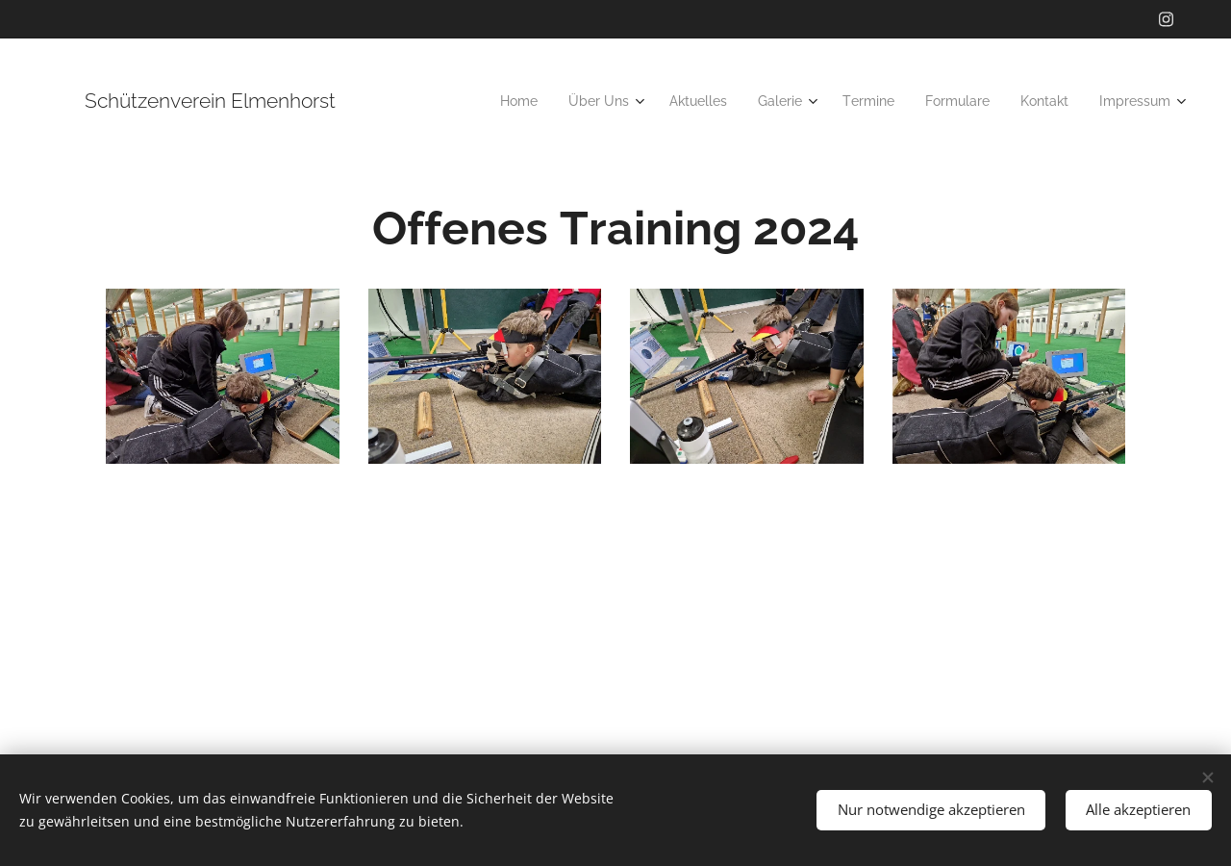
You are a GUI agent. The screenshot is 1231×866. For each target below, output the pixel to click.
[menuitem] (527, 101)
